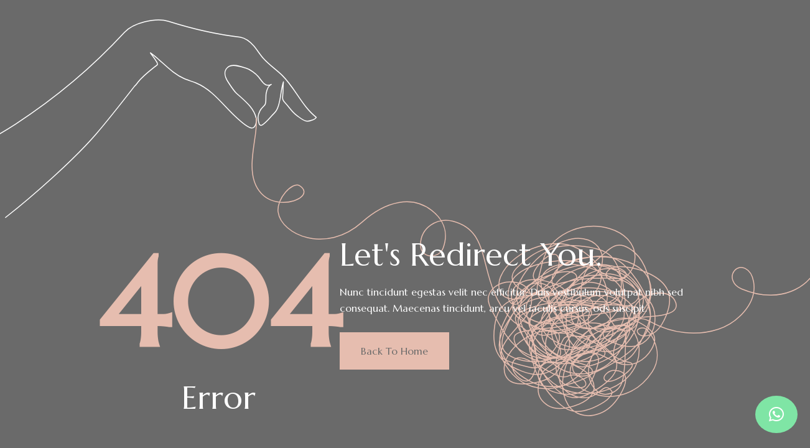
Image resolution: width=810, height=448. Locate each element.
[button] (776, 414)
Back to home (394, 351)
